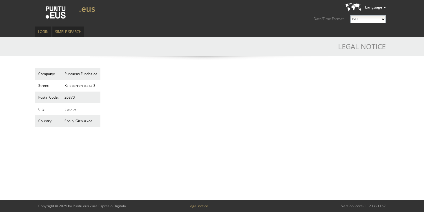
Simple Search (68, 31)
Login (43, 31)
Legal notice (198, 205)
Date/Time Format (329, 18)
